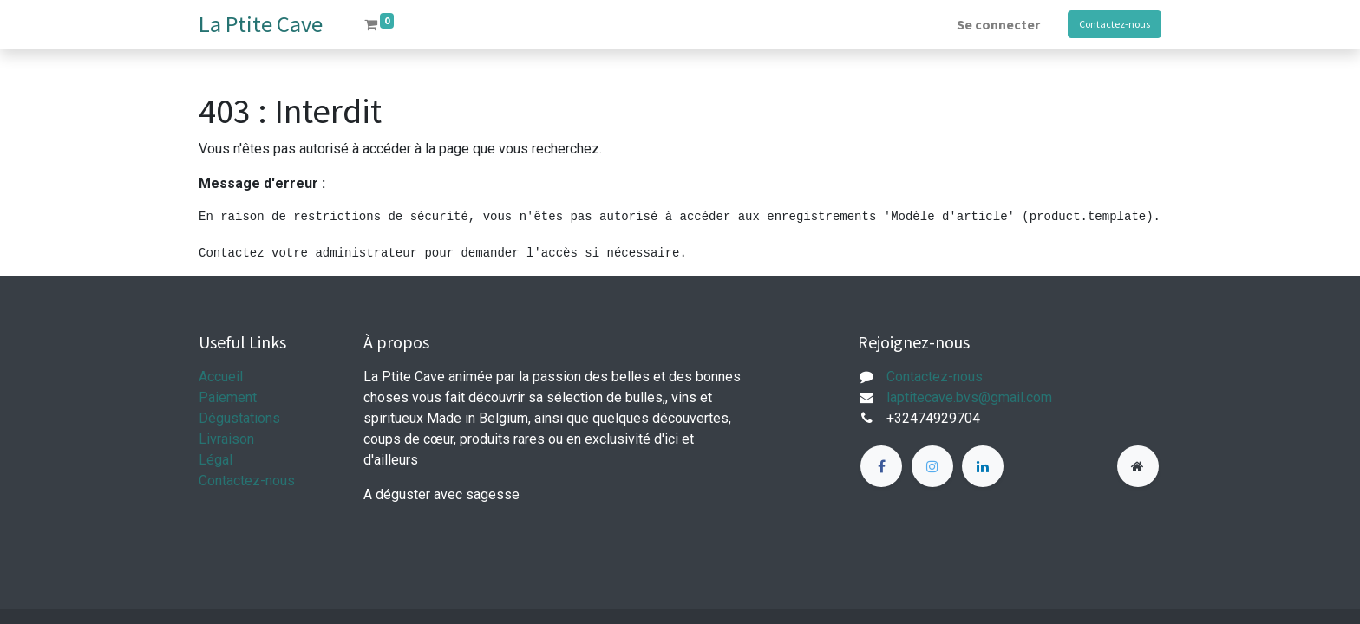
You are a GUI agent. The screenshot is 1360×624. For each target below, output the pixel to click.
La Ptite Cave (261, 24)
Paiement (228, 397)
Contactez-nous (1114, 23)
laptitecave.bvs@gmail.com (969, 397)
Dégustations (239, 418)
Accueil (221, 376)
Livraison (226, 439)
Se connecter (998, 24)
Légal (215, 460)
